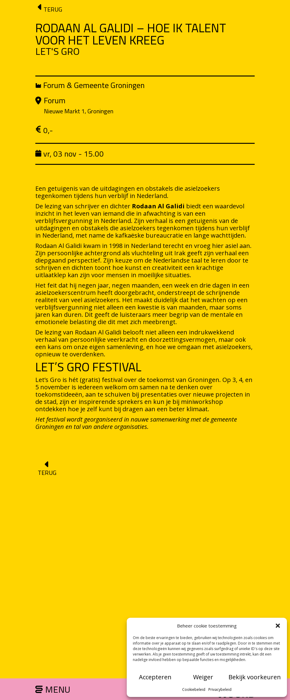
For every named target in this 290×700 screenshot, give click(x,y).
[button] (278, 626)
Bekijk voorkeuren (254, 677)
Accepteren (155, 677)
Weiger (203, 677)
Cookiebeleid (193, 689)
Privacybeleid (220, 689)
